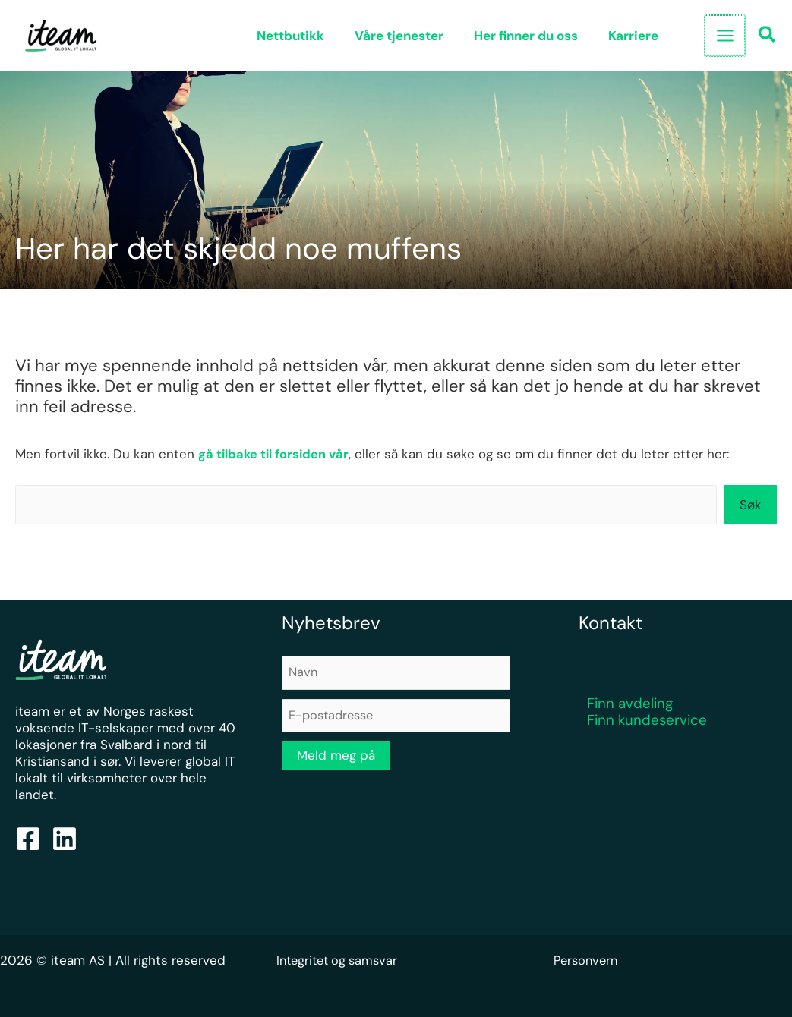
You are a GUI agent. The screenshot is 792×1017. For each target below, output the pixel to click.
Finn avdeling (630, 703)
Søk (751, 504)
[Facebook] (28, 839)
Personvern (588, 960)
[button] (768, 37)
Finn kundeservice (647, 720)
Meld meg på (336, 758)
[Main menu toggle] (725, 35)
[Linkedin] (64, 839)
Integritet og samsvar (340, 960)
